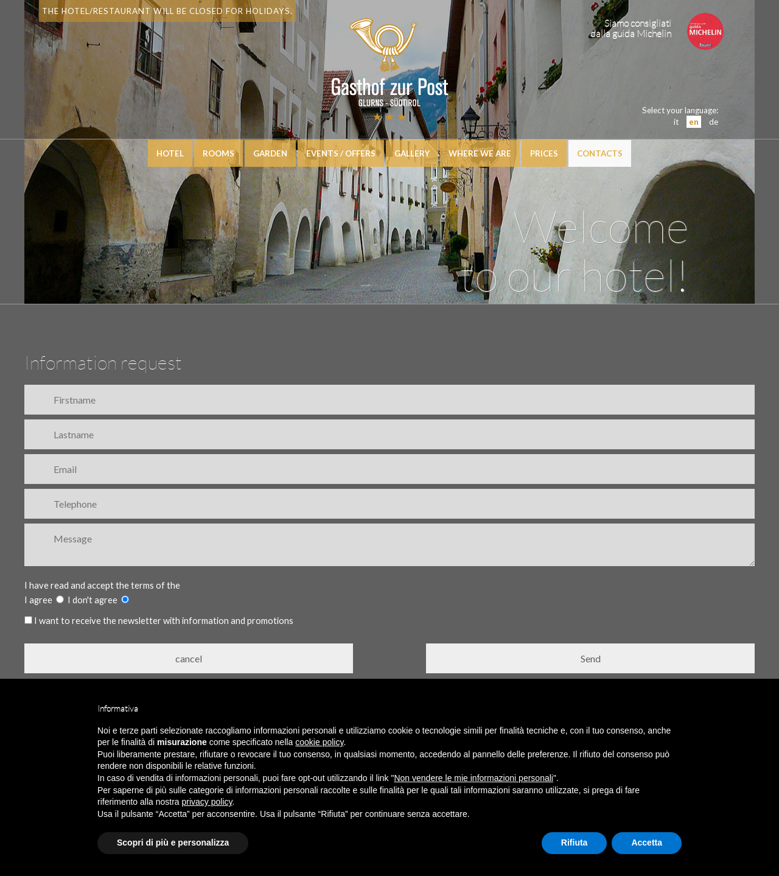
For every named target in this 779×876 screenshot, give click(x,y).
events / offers (341, 153)
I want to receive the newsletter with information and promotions (158, 620)
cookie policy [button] (319, 742)
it (676, 122)
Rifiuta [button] (574, 842)
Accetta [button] (646, 842)
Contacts (600, 153)
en (694, 122)
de (713, 122)
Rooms (218, 153)
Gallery (412, 153)
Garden (270, 153)
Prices (544, 153)
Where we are (480, 153)
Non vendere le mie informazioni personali (473, 778)
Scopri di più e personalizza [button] (173, 842)
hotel (170, 153)
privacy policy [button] (207, 802)
